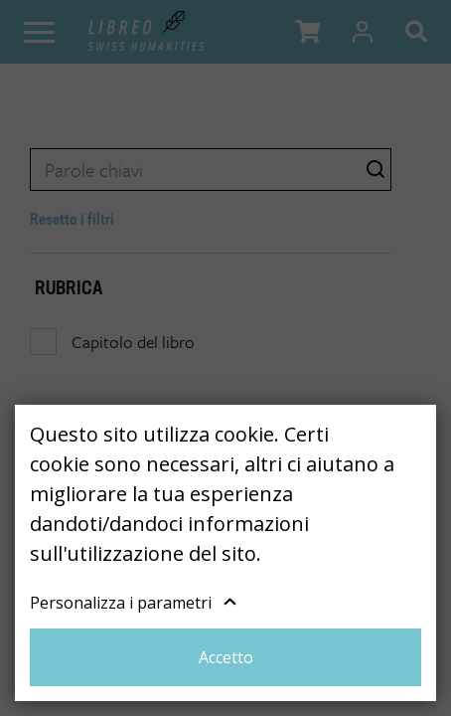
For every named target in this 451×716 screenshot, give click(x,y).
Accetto (226, 657)
